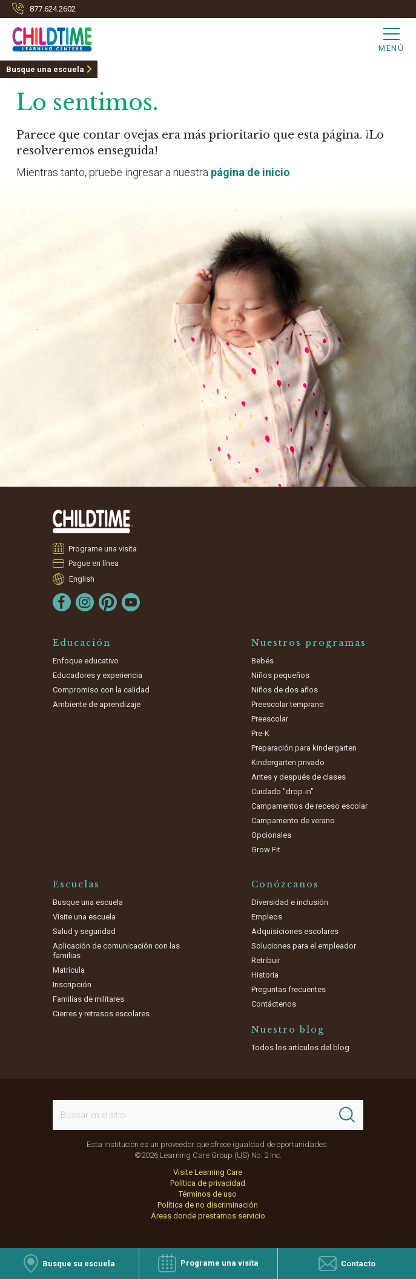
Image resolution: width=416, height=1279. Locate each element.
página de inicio (250, 172)
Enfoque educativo (86, 660)
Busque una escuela (45, 69)
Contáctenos (273, 1003)
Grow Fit (265, 849)
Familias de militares (88, 999)
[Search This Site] (208, 1115)
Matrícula (69, 970)
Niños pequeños (280, 675)
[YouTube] (131, 602)
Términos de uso (208, 1193)
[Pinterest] (108, 602)
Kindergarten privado (288, 762)
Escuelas (76, 884)
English (81, 578)
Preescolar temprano (287, 704)
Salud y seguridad (84, 931)
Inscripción (72, 984)
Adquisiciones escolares (294, 931)
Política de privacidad (207, 1183)
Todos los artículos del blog (300, 1047)
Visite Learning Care (207, 1172)
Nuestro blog (288, 1029)
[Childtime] (46, 37)
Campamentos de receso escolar (309, 805)
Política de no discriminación (207, 1204)
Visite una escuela (84, 916)
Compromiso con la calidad (101, 689)
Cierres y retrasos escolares (101, 1013)
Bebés (262, 660)
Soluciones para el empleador (303, 945)
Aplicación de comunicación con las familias (116, 950)
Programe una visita (103, 548)
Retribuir (265, 960)
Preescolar (269, 718)
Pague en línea (94, 563)
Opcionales (271, 835)
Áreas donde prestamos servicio (208, 1215)
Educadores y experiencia (97, 675)
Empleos (266, 916)
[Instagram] (85, 602)
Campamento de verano (293, 820)
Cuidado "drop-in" (282, 791)
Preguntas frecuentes (288, 989)
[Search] (347, 1115)
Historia (265, 974)
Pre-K (260, 733)
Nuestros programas (308, 642)
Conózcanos (285, 884)
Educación (82, 642)
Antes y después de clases (298, 776)
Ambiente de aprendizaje (96, 704)
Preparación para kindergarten (304, 747)
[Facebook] (62, 602)
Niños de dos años (284, 689)
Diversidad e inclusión (289, 902)
